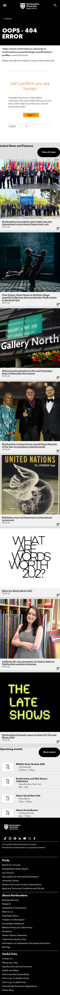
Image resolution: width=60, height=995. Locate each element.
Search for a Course (11, 865)
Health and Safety (10, 971)
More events (49, 752)
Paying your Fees (10, 963)
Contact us (7, 959)
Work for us (7, 912)
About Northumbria (14, 895)
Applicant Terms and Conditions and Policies (23, 889)
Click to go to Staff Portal (14, 983)
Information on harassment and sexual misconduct (26, 943)
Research (6, 904)
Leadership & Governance (14, 908)
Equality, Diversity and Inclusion (17, 967)
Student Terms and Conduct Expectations (21, 885)
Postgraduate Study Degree (15, 869)
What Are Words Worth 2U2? (17, 591)
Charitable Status (10, 916)
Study (6, 860)
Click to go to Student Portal (15, 978)
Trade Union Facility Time (14, 940)
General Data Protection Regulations (19, 986)
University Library (10, 881)
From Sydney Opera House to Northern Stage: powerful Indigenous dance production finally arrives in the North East (29, 297)
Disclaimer (7, 932)
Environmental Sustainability (15, 975)
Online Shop (8, 990)
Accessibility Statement (13, 924)
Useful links (9, 954)
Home (7, 19)
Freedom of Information (13, 920)
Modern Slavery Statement (14, 936)
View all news (49, 152)
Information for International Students (20, 877)
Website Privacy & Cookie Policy (17, 928)
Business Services (10, 900)
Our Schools (8, 873)
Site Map (6, 947)
